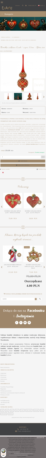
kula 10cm (28, 410)
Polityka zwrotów (5, 394)
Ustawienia (3, 377)
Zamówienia (4, 379)
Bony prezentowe (5, 367)
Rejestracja (3, 375)
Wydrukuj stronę (41, 169)
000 (2, 410)
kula (7, 410)
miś (42, 410)
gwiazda (36, 410)
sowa (22, 410)
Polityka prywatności (6, 390)
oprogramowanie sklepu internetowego (20, 417)
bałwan (10, 413)
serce (17, 410)
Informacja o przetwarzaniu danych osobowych (13, 392)
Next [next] (44, 97)
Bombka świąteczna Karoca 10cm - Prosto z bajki (33, 266)
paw (12, 410)
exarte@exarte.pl (5, 400)
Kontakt (3, 381)
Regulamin (3, 389)
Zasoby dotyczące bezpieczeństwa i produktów (14, 103)
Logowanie (3, 373)
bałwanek (3, 413)
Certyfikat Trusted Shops (7, 387)
